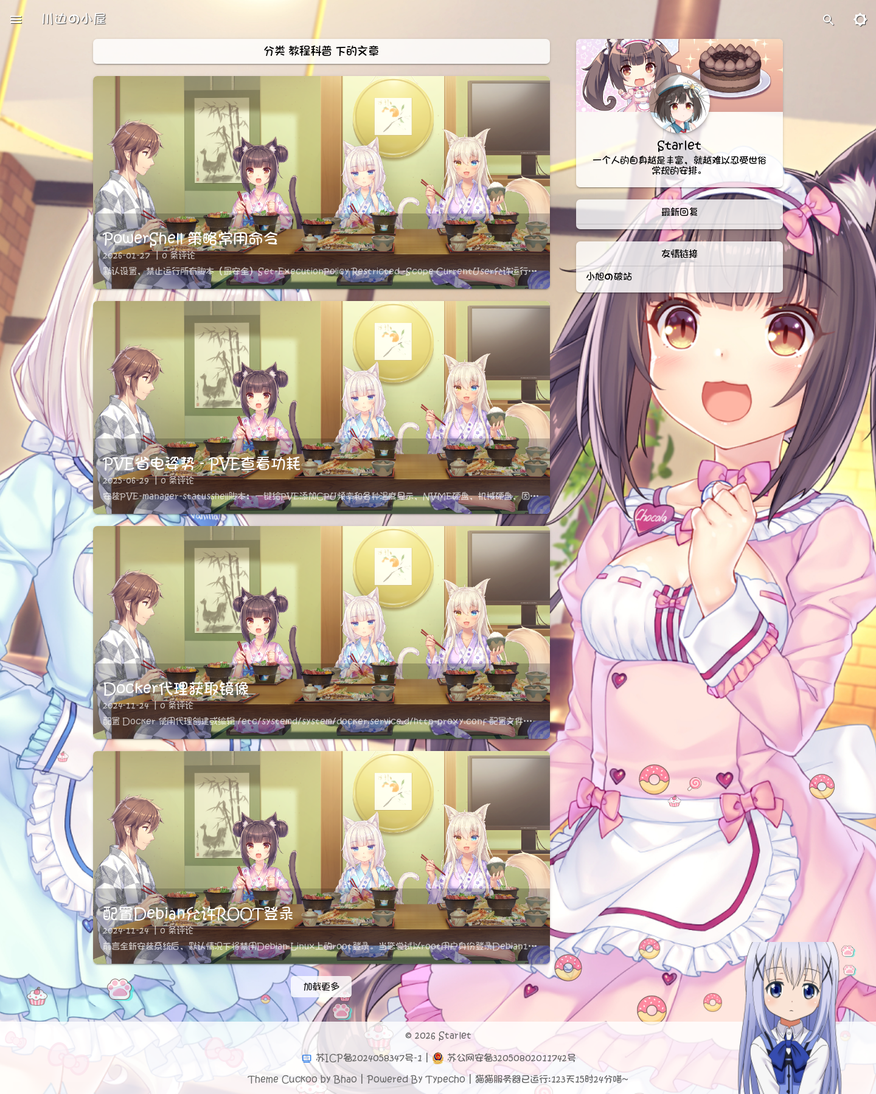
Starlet (455, 1036)
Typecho (445, 1079)
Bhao (345, 1079)
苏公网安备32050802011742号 (511, 1058)
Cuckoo (300, 1079)
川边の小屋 (73, 19)
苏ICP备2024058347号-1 (369, 1058)
